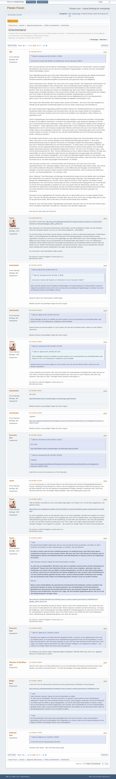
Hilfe (90, 776)
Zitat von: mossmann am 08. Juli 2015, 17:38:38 (47, 56)
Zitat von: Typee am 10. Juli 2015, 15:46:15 (45, 632)
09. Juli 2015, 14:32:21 (35, 390)
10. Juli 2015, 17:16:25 (35, 732)
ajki (10, 52)
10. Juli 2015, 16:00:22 (35, 538)
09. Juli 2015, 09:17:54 (35, 218)
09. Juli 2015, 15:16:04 (35, 413)
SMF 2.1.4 (8, 776)
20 (44, 45)
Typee (11, 218)
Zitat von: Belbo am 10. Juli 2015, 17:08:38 (45, 737)
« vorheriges (93, 39)
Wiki (69, 14)
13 (29, 45)
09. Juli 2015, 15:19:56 (35, 435)
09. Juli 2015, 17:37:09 (35, 480)
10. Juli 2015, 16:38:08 (35, 662)
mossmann (14, 265)
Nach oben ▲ (106, 776)
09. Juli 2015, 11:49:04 (35, 341)
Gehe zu (78, 764)
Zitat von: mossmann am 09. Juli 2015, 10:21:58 (47, 346)
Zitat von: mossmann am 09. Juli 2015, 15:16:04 (47, 455)
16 (38, 45)
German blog (76, 14)
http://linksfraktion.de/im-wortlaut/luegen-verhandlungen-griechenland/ (52, 398)
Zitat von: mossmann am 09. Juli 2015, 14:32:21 (47, 439)
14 (32, 45)
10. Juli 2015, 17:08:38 (35, 680)
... (27, 45)
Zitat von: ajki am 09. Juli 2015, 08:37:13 (44, 270)
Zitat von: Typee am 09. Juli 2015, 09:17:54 (45, 315)
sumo (11, 481)
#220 (62, 748)
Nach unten (12, 45)
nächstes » (104, 39)
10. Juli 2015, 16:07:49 (35, 628)
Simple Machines (24, 776)
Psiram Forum (15, 7)
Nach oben (12, 755)
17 (40, 45)
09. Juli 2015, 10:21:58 (35, 310)
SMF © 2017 (16, 776)
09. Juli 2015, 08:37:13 (35, 51)
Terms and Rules (97, 776)
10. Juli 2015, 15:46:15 (35, 499)
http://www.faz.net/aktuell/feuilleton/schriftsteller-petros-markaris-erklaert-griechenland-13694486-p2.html (64, 688)
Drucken (104, 45)
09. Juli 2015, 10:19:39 (35, 265)
